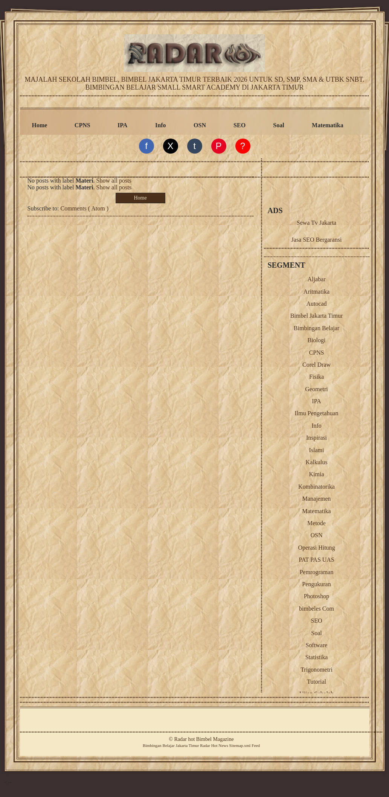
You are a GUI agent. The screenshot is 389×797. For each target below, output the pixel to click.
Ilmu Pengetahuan (317, 413)
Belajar (168, 745)
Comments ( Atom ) (85, 208)
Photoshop (317, 596)
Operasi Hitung (316, 547)
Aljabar (317, 279)
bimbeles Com (316, 608)
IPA (122, 125)
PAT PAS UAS (316, 559)
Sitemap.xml (240, 745)
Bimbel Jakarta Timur (316, 315)
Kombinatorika (316, 486)
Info (160, 125)
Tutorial (316, 681)
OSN (200, 125)
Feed (256, 745)
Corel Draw (316, 364)
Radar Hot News (214, 745)
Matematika (327, 125)
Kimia (316, 474)
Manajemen (316, 498)
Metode (316, 523)
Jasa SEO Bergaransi (316, 239)
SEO (239, 125)
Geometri (316, 389)
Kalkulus (317, 462)
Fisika (316, 376)
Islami (316, 450)
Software (317, 645)
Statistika (316, 657)
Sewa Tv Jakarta (316, 222)
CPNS (82, 125)
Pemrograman (317, 572)
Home (39, 125)
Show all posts (113, 180)
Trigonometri (317, 669)
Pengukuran (316, 584)
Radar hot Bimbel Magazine (203, 739)
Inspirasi (316, 437)
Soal (278, 125)
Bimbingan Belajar (316, 328)
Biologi (316, 340)
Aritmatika (317, 291)
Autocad (316, 303)
